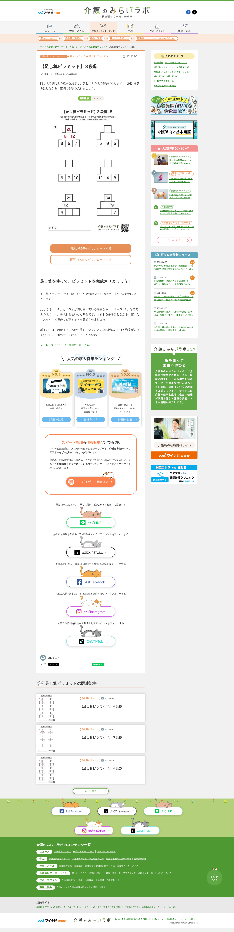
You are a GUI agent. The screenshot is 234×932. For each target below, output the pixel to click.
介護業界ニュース (65, 851)
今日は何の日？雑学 (113, 851)
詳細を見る (56, 419)
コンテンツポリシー (187, 923)
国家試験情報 (151, 859)
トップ (41, 47)
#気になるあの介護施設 (166, 91)
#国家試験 (159, 62)
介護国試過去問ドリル (62, 859)
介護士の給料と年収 (111, 866)
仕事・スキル (48, 866)
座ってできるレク (119, 38)
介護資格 (94, 866)
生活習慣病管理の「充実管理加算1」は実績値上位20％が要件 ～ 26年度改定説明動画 (174, 333)
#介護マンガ (160, 72)
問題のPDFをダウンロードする (91, 248)
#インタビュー (161, 81)
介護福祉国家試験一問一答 (128, 859)
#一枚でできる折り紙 (179, 86)
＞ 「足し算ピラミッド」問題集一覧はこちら (69, 345)
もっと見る (90, 791)
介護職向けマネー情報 (76, 881)
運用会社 (172, 923)
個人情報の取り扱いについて (152, 923)
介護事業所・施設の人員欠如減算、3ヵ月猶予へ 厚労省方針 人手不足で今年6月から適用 (174, 301)
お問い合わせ (121, 923)
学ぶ (42, 859)
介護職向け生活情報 (100, 881)
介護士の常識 (168, 219)
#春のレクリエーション (166, 67)
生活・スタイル (49, 881)
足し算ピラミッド (97, 47)
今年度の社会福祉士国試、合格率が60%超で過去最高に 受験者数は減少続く (174, 349)
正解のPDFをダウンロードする (91, 260)
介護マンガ (64, 888)
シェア (43, 664)
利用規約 (133, 923)
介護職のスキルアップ (180, 162)
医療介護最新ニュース (89, 851)
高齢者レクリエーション (58, 47)
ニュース (45, 852)
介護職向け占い (122, 881)
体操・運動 (96, 38)
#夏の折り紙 (160, 86)
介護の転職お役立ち (83, 888)
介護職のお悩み (104, 888)
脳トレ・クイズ (48, 38)
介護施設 (82, 866)
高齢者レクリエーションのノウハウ (156, 38)
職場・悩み (47, 888)
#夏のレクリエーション (166, 76)
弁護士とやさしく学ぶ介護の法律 (94, 859)
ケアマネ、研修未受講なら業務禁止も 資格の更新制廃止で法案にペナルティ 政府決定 (174, 284)
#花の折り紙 (177, 81)
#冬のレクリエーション (178, 62)
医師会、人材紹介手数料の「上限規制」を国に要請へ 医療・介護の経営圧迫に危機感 (174, 317)
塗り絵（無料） (73, 38)
